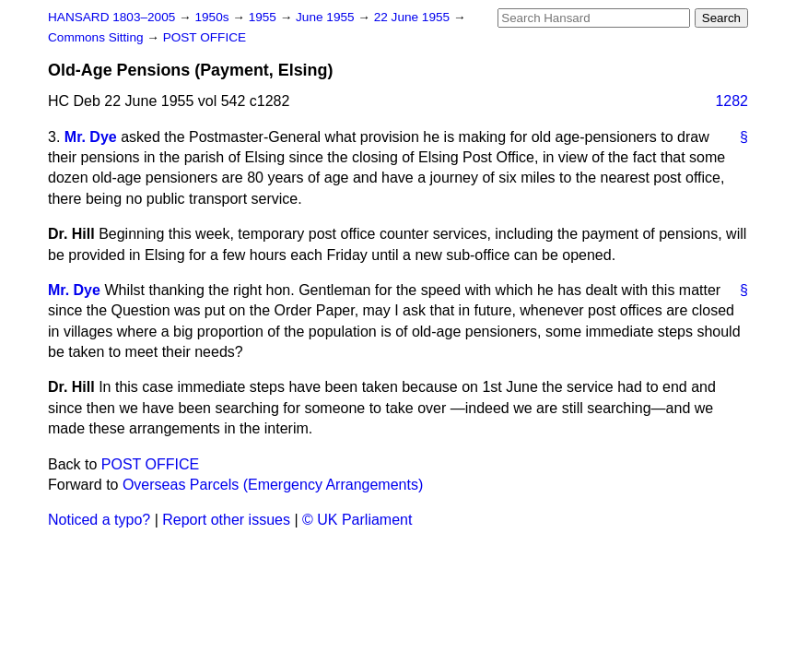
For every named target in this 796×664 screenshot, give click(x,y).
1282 (731, 101)
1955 (264, 17)
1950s (213, 17)
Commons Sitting (97, 37)
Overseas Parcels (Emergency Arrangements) (273, 484)
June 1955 (326, 17)
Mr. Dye (90, 137)
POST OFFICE (204, 37)
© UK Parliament (357, 520)
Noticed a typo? (99, 520)
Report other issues (226, 520)
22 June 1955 (413, 17)
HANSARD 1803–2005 (111, 17)
